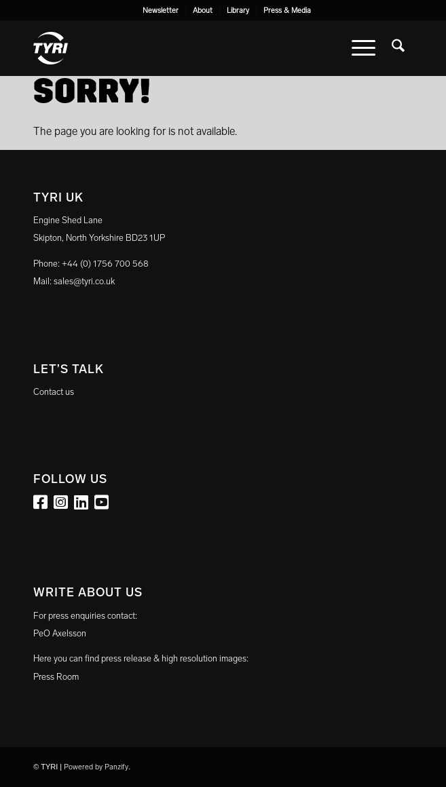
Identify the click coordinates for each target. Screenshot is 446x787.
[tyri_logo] (185, 48)
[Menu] (363, 48)
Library (238, 10)
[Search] (398, 48)
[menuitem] (161, 10)
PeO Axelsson (59, 633)
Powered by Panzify (96, 767)
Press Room (56, 677)
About (202, 10)
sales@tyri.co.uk (84, 281)
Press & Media (287, 10)
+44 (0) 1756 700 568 (105, 263)
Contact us (53, 392)
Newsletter (161, 10)
